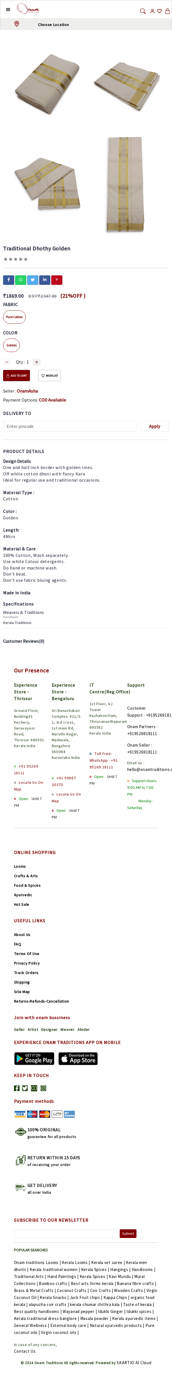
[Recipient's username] (70, 426)
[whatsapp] (21, 280)
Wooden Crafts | (130, 1290)
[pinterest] (57, 280)
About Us (22, 935)
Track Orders (26, 973)
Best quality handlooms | (38, 1311)
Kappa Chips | (117, 1297)
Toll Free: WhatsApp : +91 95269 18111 (103, 760)
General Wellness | (32, 1325)
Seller (19, 1029)
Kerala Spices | (95, 1269)
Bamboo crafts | (54, 1283)
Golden (11, 345)
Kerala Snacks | (55, 1297)
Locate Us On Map (28, 786)
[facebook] (9, 280)
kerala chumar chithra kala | (96, 1304)
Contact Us (25, 1351)
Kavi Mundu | (121, 1276)
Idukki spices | (140, 1311)
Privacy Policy (27, 963)
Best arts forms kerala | (94, 1283)
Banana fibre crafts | (136, 1283)
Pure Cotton (14, 317)
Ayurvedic (23, 895)
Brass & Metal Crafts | (35, 1290)
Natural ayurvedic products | (117, 1325)
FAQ (17, 944)
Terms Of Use (26, 954)
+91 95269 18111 (26, 769)
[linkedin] (45, 280)
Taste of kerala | (138, 1304)
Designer (49, 1029)
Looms (20, 866)
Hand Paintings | (63, 1276)
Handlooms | (143, 1269)
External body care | (70, 1325)
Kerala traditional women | (55, 1269)
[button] (3, 9)
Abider (83, 1029)
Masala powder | (96, 1318)
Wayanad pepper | (80, 1311)
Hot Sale (22, 904)
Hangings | (121, 1269)
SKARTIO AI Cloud (134, 1362)
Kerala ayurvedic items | (135, 1318)
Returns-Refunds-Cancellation (41, 1001)
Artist (33, 1029)
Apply (154, 426)
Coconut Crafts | (73, 1290)
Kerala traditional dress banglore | (47, 1318)
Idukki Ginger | (112, 1311)
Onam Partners (141, 726)
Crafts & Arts (26, 876)
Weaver (67, 1029)
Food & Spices (27, 885)
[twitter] (33, 280)
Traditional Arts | (30, 1276)
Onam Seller (138, 745)
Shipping (22, 982)
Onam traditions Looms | (38, 1262)
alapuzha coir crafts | (49, 1304)
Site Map (22, 992)
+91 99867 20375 (64, 781)
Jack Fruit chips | (86, 1297)
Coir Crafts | (102, 1290)
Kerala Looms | (76, 1262)
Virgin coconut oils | (60, 1332)
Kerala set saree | (108, 1262)
